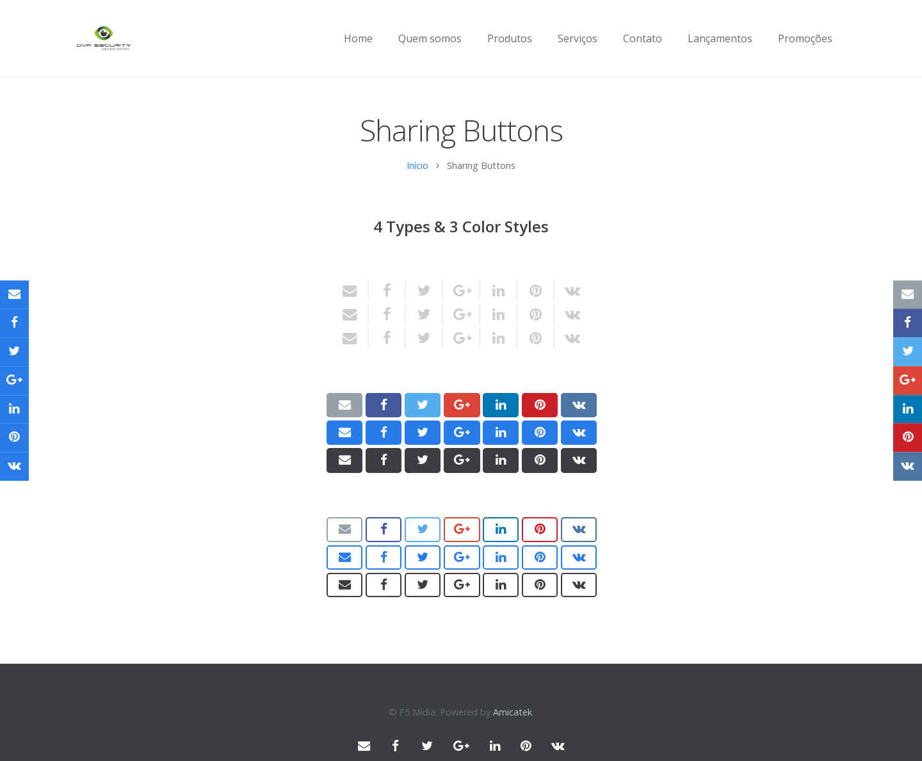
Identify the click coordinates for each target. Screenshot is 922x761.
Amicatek (512, 712)
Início (417, 173)
